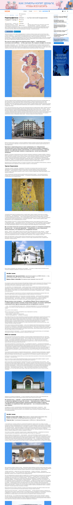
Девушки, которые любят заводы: (26, 417)
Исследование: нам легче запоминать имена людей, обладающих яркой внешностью (60, 21)
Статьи (24, 11)
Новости (35, 11)
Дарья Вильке (12, 15)
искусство (7, 15)
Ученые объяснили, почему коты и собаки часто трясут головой (60, 31)
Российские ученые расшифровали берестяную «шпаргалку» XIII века (61, 17)
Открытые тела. (25, 420)
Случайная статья (49, 11)
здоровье (55, 33)
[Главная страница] (7, 11)
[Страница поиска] (67, 11)
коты (55, 29)
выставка (55, 23)
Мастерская (45, 11)
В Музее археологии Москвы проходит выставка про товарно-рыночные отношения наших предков (60, 26)
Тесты (40, 11)
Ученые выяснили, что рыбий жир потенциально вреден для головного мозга (60, 35)
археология (56, 15)
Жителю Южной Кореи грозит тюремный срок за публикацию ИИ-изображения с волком (61, 40)
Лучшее (30, 11)
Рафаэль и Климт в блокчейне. (24, 279)
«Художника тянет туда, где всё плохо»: (28, 276)
